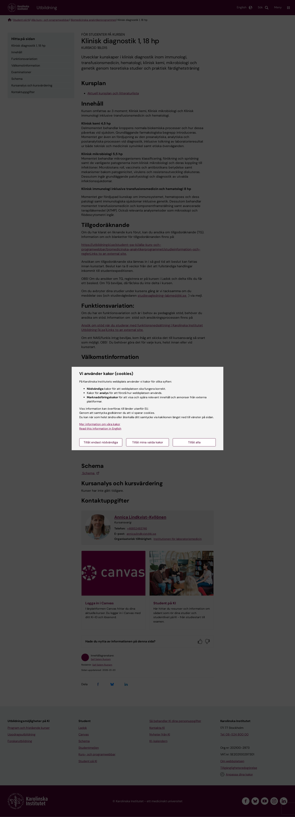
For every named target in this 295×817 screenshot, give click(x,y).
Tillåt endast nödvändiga (101, 442)
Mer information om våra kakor (99, 424)
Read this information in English (100, 428)
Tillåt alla (194, 442)
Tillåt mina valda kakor (147, 442)
